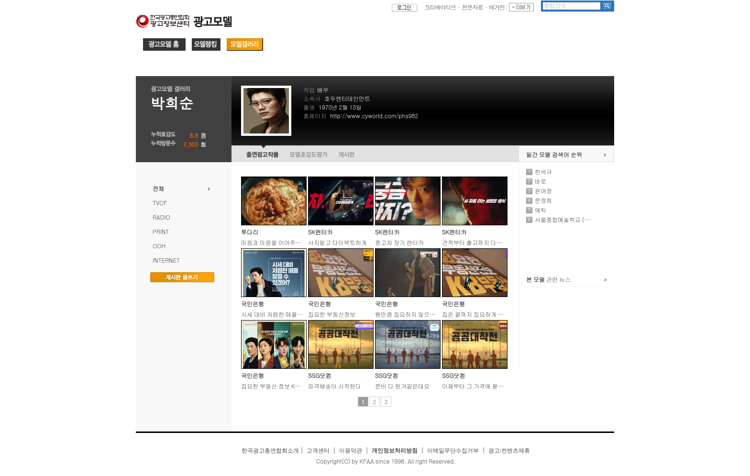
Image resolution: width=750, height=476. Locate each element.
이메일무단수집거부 (453, 450)
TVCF (160, 203)
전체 (158, 188)
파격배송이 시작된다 (334, 386)
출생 (309, 107)
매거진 (497, 7)
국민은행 (252, 303)
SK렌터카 (320, 232)
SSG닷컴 (319, 375)
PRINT (161, 231)
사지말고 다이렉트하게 (337, 242)
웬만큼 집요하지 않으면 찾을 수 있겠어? (426, 314)
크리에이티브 (440, 7)
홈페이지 (314, 115)
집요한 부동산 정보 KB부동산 (278, 386)
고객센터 (318, 450)
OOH (159, 246)
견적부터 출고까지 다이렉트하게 (483, 242)
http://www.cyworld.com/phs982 (374, 115)
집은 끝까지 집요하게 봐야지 (478, 314)
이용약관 (350, 450)
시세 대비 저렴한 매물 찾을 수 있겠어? (290, 314)
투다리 (249, 232)
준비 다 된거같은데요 (402, 386)
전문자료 (472, 7)
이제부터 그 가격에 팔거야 (475, 386)
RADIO (161, 217)
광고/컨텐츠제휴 (509, 450)
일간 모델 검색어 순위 (554, 154)
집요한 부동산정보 (331, 314)
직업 (309, 90)
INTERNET (166, 260)
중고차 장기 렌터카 (399, 242)
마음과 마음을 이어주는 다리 (277, 242)
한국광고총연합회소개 (270, 450)
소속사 (311, 98)
